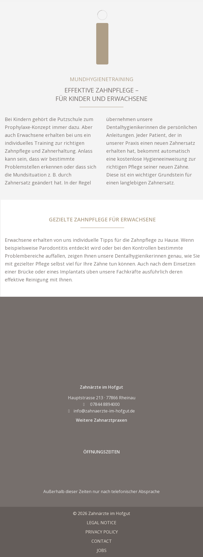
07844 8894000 (101, 404)
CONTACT (101, 541)
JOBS (102, 550)
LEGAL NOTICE (101, 523)
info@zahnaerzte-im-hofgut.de (101, 411)
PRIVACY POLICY (101, 532)
